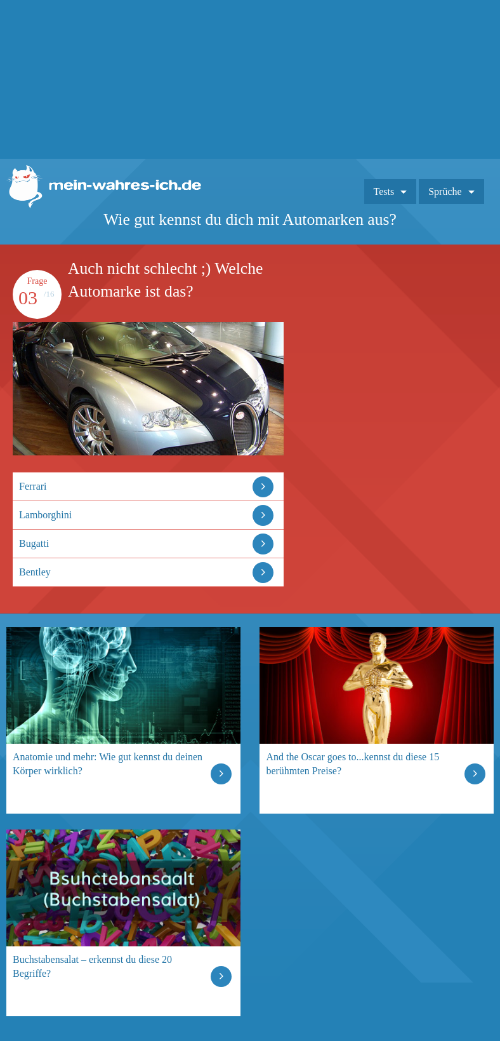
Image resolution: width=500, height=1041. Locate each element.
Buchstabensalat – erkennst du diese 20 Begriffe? (92, 966)
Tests (384, 191)
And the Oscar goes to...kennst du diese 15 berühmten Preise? (352, 763)
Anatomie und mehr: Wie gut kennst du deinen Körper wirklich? (107, 763)
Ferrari (33, 486)
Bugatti (34, 543)
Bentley (35, 572)
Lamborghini (45, 514)
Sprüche (444, 191)
